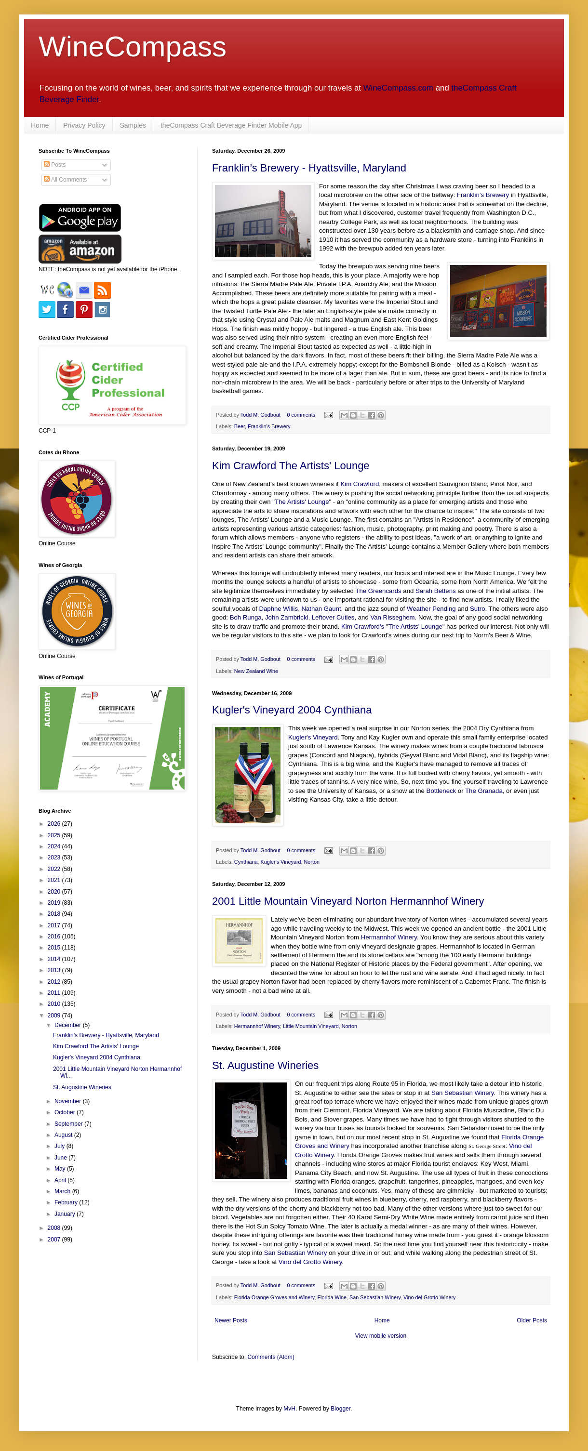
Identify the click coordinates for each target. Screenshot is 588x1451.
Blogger (340, 1408)
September (69, 1124)
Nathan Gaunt (321, 608)
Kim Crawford (359, 484)
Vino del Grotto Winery (310, 1262)
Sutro (477, 608)
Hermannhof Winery (389, 937)
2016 (55, 936)
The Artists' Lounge (302, 501)
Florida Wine (332, 1297)
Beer (239, 426)
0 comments (301, 415)
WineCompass (133, 46)
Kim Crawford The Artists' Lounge (291, 466)
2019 (55, 902)
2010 (55, 1004)
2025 (55, 835)
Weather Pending (431, 608)
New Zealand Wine (256, 671)
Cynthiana (246, 862)
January (65, 1214)
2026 (55, 823)
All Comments (65, 179)
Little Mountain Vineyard (311, 1026)
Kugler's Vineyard (313, 737)
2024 (55, 846)
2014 (55, 959)
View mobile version (381, 1335)
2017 (55, 925)
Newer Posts (230, 1320)
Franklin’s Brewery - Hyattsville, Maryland (309, 168)
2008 (55, 1228)
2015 (55, 947)
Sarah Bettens (435, 590)
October (65, 1112)
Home (40, 125)
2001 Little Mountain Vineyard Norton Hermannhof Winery (348, 901)
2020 (55, 891)
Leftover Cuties (333, 617)
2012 (55, 981)
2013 (55, 970)
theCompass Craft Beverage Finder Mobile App (231, 125)
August (64, 1135)
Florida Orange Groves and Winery (274, 1297)
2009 (55, 1015)
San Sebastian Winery (462, 1092)
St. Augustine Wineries (265, 1065)
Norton (312, 862)
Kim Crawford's (362, 626)
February (66, 1202)
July (60, 1146)
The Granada (484, 790)
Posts (55, 164)
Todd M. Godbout (261, 415)
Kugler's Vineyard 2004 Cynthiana (292, 710)
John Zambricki (286, 617)
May (60, 1168)
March (63, 1191)
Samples (133, 125)
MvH (289, 1408)
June (61, 1157)
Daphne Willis (278, 608)
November (68, 1101)
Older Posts (532, 1320)
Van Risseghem (392, 617)
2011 (55, 992)
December (68, 1025)
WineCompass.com (398, 87)
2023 (55, 857)
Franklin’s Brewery (483, 194)
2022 (55, 869)
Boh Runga (246, 617)
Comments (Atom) (270, 1357)
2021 (55, 880)
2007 (55, 1239)
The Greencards (378, 590)
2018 (55, 913)
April (60, 1180)
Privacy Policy (84, 125)
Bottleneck (441, 790)
